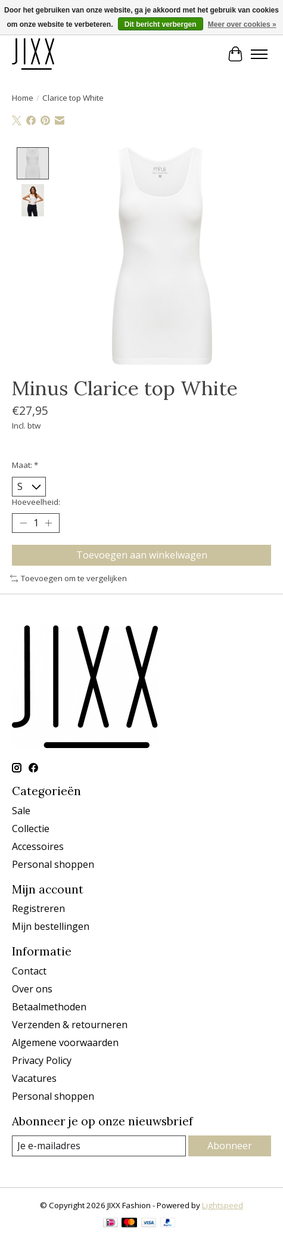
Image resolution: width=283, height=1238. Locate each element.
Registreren (38, 909)
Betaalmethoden (49, 1007)
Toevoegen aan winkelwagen (141, 555)
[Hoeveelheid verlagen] (23, 524)
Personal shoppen (53, 864)
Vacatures (34, 1078)
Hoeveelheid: (36, 502)
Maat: (25, 465)
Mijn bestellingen (50, 927)
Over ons (32, 989)
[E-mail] (99, 1146)
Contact (29, 971)
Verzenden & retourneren (69, 1025)
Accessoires (38, 847)
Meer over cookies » (242, 24)
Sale (21, 811)
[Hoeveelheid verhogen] (48, 524)
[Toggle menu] (259, 54)
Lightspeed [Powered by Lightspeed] (222, 1205)
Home (22, 97)
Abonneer (229, 1146)
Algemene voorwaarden (65, 1043)
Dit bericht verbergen (161, 24)
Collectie (30, 829)
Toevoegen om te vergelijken (68, 579)
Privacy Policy (41, 1061)
